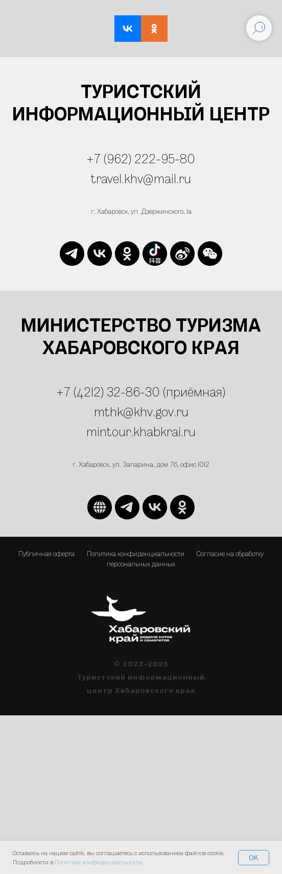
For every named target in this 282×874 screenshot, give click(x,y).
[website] (155, 253)
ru (189, 431)
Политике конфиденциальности (98, 862)
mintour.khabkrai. (134, 431)
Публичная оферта (46, 553)
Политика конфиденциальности (135, 553)
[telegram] (72, 253)
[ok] (127, 253)
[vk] (99, 253)
